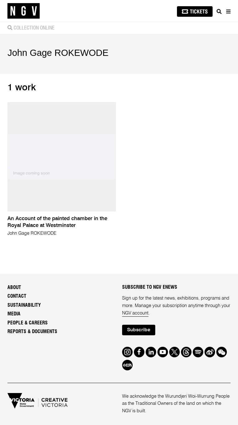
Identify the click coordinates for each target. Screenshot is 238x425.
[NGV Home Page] (23, 11)
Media (13, 313)
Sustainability (24, 305)
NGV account (135, 313)
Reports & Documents (32, 331)
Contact (16, 296)
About (14, 287)
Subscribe (138, 330)
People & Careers (27, 322)
